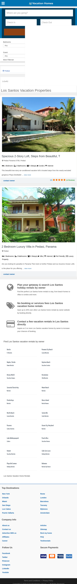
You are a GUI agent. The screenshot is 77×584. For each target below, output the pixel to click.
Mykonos (44, 509)
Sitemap (43, 529)
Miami (4, 501)
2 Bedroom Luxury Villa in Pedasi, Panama (29, 246)
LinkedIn (5, 569)
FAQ (42, 537)
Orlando (5, 498)
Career (4, 541)
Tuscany (43, 505)
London (43, 498)
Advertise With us (9, 533)
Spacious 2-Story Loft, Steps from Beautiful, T (31, 156)
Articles (43, 525)
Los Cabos (6, 509)
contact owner (9, 181)
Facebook (6, 553)
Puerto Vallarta (8, 513)
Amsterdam (45, 513)
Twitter (5, 557)
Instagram (6, 565)
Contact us (6, 529)
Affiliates (5, 537)
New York (6, 494)
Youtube (5, 572)
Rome (42, 494)
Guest (5, 52)
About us (5, 525)
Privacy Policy (48, 581)
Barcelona (44, 501)
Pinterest (5, 561)
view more (27, 175)
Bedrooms (7, 42)
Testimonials (45, 541)
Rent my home (46, 533)
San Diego (6, 505)
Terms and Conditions (32, 581)
